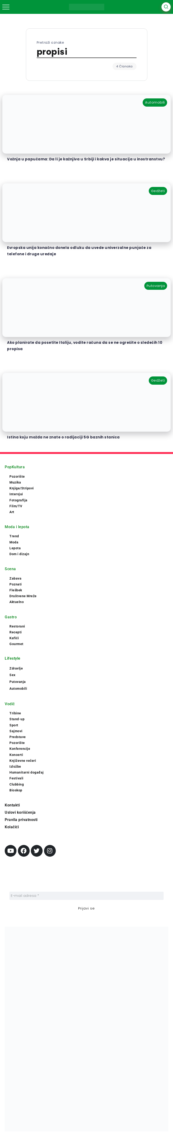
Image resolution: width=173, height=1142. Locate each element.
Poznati (15, 584)
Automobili (18, 688)
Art (11, 512)
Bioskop (15, 790)
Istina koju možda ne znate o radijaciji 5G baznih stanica (63, 437)
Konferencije (19, 749)
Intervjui (16, 494)
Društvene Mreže (23, 596)
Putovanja (17, 682)
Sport (13, 725)
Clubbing (16, 784)
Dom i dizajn (19, 554)
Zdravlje (16, 668)
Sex (12, 675)
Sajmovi (16, 731)
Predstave (17, 737)
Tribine (15, 713)
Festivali (16, 778)
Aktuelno (16, 602)
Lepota (15, 548)
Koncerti (16, 755)
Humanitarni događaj (26, 772)
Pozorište (17, 476)
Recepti (15, 632)
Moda (13, 542)
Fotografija (18, 500)
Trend (14, 536)
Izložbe (15, 766)
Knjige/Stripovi (21, 488)
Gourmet (16, 644)
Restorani (17, 626)
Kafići (14, 638)
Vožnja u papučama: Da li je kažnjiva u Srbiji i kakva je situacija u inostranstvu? (86, 159)
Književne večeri (22, 761)
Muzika (15, 482)
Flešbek (15, 590)
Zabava (15, 578)
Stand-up (16, 719)
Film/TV (15, 506)
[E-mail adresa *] (86, 896)
